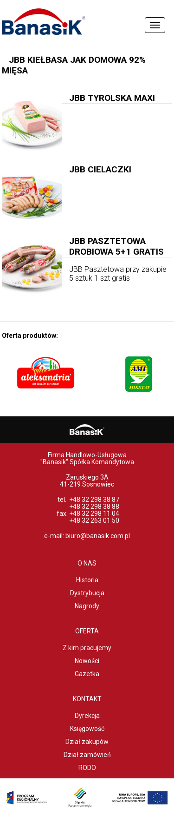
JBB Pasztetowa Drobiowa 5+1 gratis (116, 246)
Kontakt (87, 699)
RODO (87, 767)
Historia (87, 580)
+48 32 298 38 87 (94, 499)
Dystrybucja (87, 593)
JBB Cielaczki (100, 169)
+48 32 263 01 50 (94, 520)
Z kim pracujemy (87, 647)
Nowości (87, 661)
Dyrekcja (87, 715)
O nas (87, 563)
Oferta (87, 631)
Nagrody (87, 606)
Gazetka (87, 674)
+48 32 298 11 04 (94, 513)
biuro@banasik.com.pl (97, 536)
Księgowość (87, 728)
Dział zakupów (87, 741)
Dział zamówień (87, 754)
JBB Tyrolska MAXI (112, 97)
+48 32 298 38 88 (94, 506)
